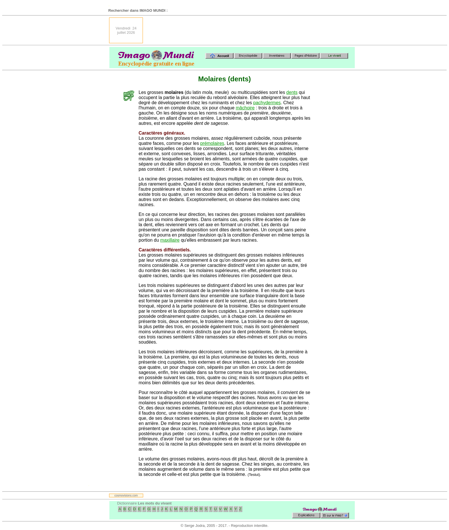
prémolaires (212, 143)
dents (292, 92)
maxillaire (170, 240)
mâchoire (245, 107)
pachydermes (267, 102)
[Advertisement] (250, 30)
